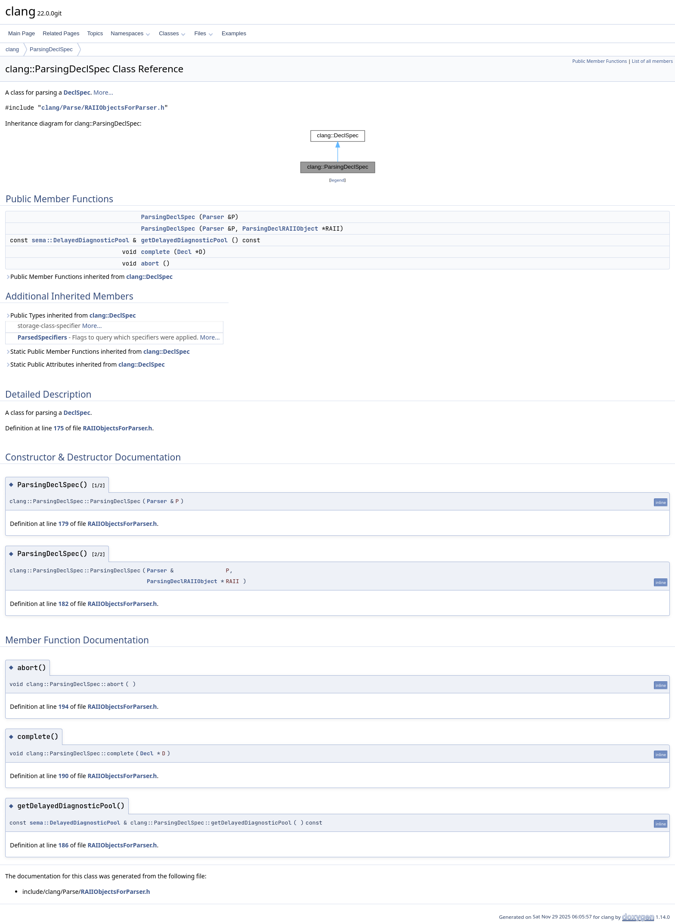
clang (12, 49)
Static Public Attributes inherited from (85, 364)
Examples (234, 33)
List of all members (652, 61)
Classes (172, 33)
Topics (95, 33)
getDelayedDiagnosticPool (184, 240)
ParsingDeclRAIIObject (280, 228)
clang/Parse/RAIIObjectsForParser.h (102, 108)
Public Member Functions (599, 61)
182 (63, 604)
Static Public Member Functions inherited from (97, 351)
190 (63, 776)
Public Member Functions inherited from (89, 276)
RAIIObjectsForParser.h (117, 428)
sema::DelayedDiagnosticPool (80, 240)
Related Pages (61, 33)
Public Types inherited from (70, 315)
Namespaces (130, 33)
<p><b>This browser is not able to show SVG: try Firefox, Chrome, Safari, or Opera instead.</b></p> (337, 152)
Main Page (21, 33)
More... (103, 92)
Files (203, 33)
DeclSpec (77, 92)
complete (155, 252)
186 (63, 845)
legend (337, 180)
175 (58, 428)
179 (63, 523)
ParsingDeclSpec (51, 49)
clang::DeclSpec (149, 276)
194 (63, 706)
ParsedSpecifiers (42, 337)
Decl (184, 252)
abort (150, 263)
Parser (213, 217)
